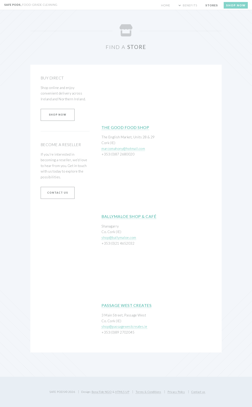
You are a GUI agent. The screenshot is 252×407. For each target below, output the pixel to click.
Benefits (190, 5)
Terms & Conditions (148, 391)
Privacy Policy (176, 391)
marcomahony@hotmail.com (123, 148)
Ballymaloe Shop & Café (128, 216)
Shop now (236, 5)
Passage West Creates (126, 305)
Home (165, 5)
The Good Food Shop (125, 127)
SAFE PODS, (30, 4)
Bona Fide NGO (102, 391)
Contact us (57, 192)
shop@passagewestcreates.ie (124, 326)
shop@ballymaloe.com (118, 237)
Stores (211, 5)
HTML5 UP (122, 391)
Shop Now (57, 114)
